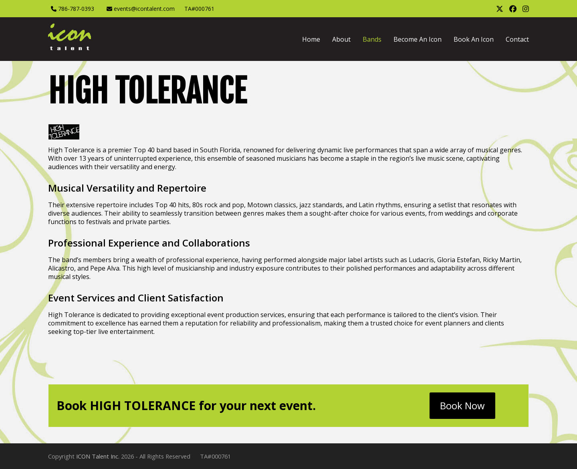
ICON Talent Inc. (97, 456)
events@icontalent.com (144, 8)
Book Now (462, 405)
